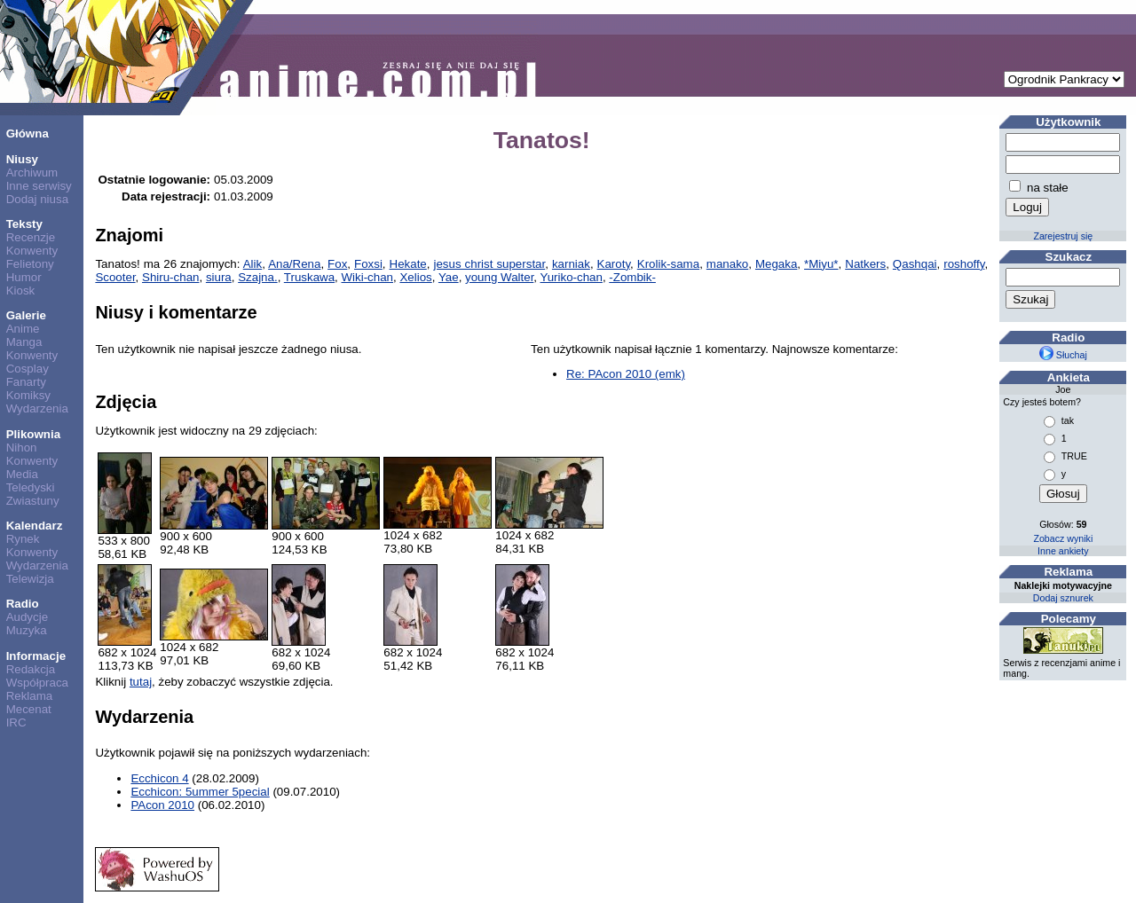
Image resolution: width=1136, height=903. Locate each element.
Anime (23, 328)
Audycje (27, 617)
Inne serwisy (39, 185)
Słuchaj (1063, 354)
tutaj (141, 681)
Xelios (415, 277)
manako (727, 264)
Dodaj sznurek (1063, 598)
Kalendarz (34, 525)
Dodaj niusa (37, 199)
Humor (24, 277)
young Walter (499, 277)
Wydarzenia (37, 408)
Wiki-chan (368, 277)
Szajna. (257, 277)
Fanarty (26, 382)
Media (22, 474)
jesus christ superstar (489, 264)
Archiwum (32, 172)
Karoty (614, 264)
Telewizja (30, 578)
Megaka (776, 264)
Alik (252, 264)
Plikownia (33, 434)
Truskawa (309, 277)
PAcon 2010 (162, 805)
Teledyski (30, 487)
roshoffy (963, 264)
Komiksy (28, 395)
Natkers (865, 264)
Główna (27, 133)
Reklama (29, 696)
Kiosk (21, 290)
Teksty (24, 224)
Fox (337, 264)
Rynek (23, 539)
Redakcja (31, 669)
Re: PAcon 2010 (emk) (625, 374)
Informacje (36, 656)
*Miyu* (821, 264)
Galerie (26, 315)
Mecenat (28, 709)
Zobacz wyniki (1063, 538)
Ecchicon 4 (159, 778)
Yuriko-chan (571, 277)
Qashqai (915, 264)
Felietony (30, 264)
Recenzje (31, 237)
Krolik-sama (668, 264)
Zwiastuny (32, 500)
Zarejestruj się (1063, 236)
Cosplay (27, 368)
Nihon (21, 447)
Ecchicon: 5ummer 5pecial (199, 791)
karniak (571, 264)
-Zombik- (632, 277)
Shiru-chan (170, 277)
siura (219, 277)
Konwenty (32, 250)
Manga (24, 342)
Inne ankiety (1062, 551)
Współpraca (37, 682)
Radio (22, 603)
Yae (448, 277)
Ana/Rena (294, 264)
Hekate (408, 264)
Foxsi (368, 264)
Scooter (115, 277)
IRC (16, 722)
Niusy (22, 159)
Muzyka (26, 630)
